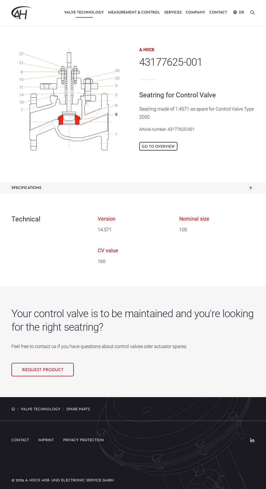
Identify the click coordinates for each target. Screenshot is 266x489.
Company (195, 13)
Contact (218, 13)
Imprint (46, 429)
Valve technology (84, 13)
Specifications (26, 177)
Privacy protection (83, 429)
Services (173, 13)
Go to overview (158, 147)
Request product (42, 359)
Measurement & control (134, 13)
